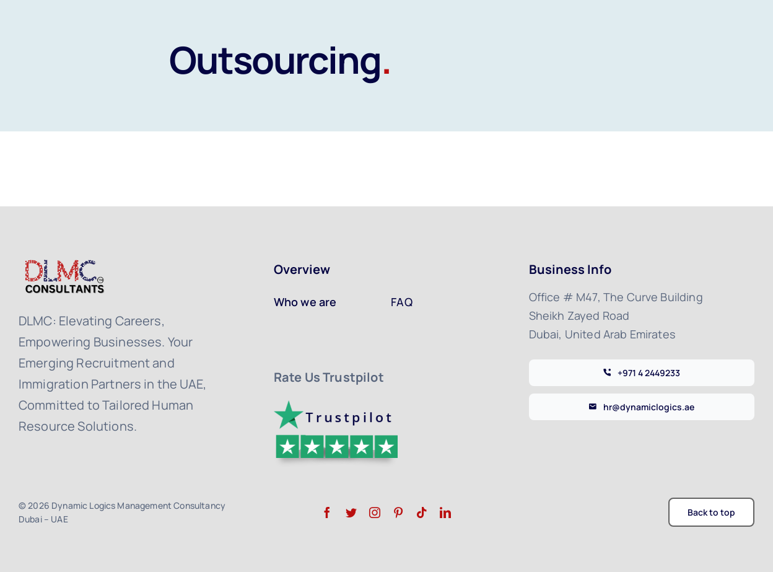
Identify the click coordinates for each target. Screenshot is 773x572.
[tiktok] (421, 512)
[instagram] (374, 512)
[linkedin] (445, 512)
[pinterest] (398, 512)
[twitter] (351, 512)
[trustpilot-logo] (336, 406)
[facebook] (327, 512)
